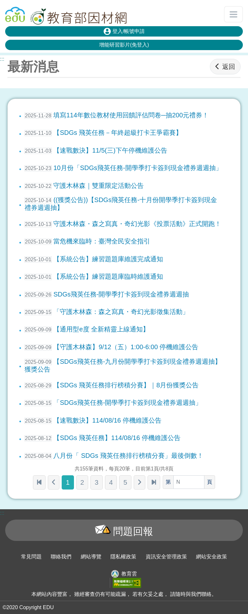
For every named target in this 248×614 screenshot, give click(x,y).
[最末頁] (154, 482)
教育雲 (129, 573)
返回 (225, 66)
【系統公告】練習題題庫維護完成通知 (94, 259)
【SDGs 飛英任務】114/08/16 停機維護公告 (103, 437)
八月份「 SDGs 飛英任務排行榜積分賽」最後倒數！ (114, 455)
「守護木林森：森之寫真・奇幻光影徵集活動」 (107, 311)
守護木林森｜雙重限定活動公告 (84, 185)
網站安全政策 (211, 556)
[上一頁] (53, 482)
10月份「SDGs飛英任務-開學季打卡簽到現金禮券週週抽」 (123, 167)
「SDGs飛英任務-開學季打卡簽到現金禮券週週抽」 (113, 402)
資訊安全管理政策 (166, 556)
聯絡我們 (61, 556)
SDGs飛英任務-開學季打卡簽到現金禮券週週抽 (107, 294)
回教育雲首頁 (15, 11)
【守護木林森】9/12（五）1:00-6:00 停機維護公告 (111, 346)
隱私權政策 (123, 556)
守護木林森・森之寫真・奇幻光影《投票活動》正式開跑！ (123, 223)
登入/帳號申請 (124, 31)
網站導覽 (91, 556)
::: (2, 59)
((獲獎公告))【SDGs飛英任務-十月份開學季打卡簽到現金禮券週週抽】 (121, 203)
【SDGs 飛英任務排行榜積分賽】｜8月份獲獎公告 (112, 385)
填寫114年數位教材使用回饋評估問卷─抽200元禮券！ (117, 115)
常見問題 (31, 556)
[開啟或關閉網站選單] (233, 14)
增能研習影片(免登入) (124, 45)
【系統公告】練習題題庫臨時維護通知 (94, 276)
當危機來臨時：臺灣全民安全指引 (87, 241)
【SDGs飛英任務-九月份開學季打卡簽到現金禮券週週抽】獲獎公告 (123, 365)
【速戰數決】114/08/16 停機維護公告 (93, 420)
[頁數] (188, 482)
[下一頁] (139, 482)
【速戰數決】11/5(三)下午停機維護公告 (96, 150)
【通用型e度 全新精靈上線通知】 (87, 329)
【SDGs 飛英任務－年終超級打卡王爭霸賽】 (103, 132)
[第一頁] (39, 482)
